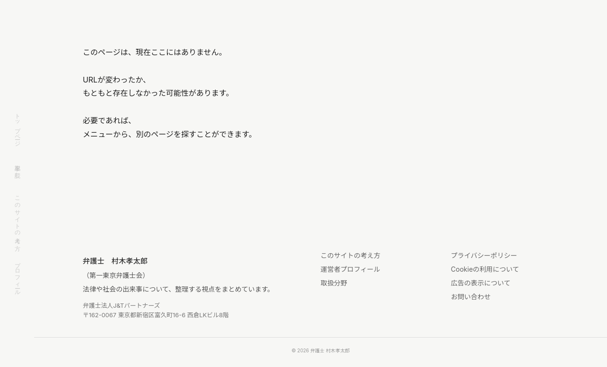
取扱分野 (334, 283)
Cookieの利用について (485, 269)
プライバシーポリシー (484, 255)
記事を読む (17, 168)
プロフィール (17, 275)
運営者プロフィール (350, 269)
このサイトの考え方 (17, 216)
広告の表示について (481, 283)
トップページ (17, 127)
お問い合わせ (471, 297)
